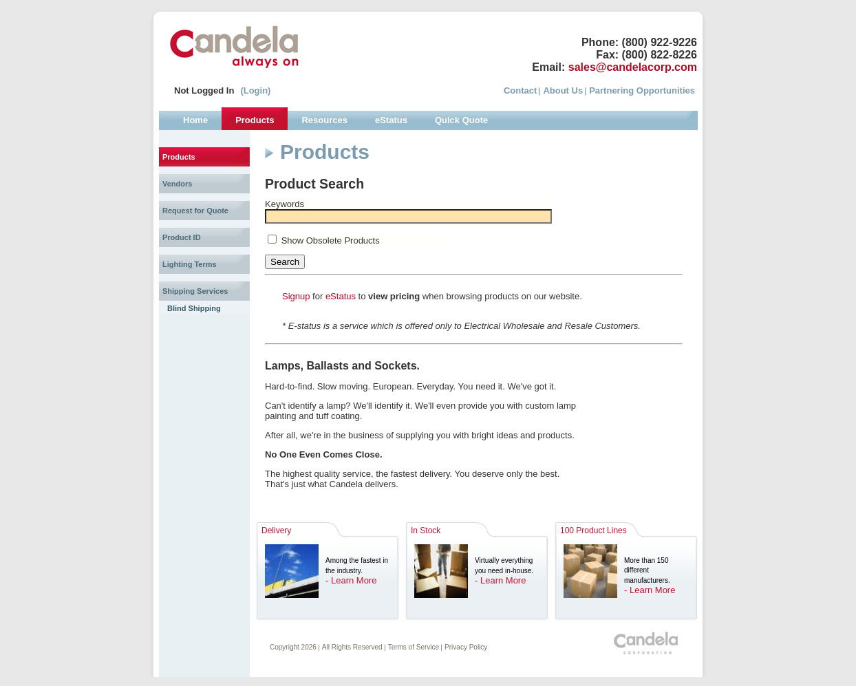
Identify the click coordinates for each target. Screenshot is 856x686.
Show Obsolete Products (330, 240)
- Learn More (350, 580)
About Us (563, 90)
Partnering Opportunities (642, 90)
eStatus (340, 296)
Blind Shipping (194, 308)
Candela (234, 46)
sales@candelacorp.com (632, 67)
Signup (296, 296)
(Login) (255, 90)
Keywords (284, 204)
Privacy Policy (466, 647)
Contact (520, 90)
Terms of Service (413, 647)
